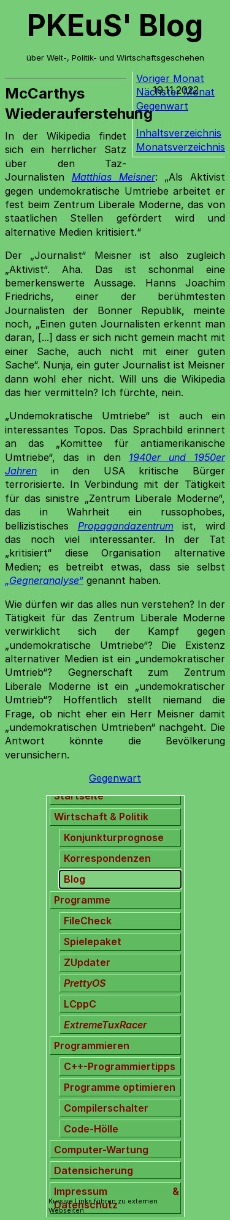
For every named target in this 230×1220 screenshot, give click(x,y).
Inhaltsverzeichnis (178, 133)
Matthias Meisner (113, 177)
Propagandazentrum (126, 526)
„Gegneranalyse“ (44, 580)
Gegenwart (115, 778)
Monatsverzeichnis (180, 147)
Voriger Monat (170, 78)
